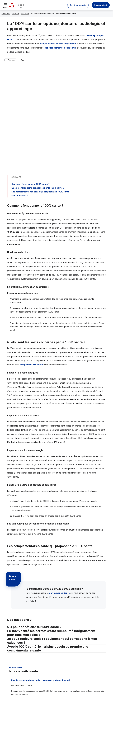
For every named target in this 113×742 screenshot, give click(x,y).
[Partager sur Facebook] (72, 699)
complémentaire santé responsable (58, 43)
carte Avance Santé (59, 490)
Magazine (15, 13)
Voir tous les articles (21, 650)
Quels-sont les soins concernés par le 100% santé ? (37, 85)
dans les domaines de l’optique (60, 47)
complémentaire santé (31, 262)
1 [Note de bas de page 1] (34, 498)
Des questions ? (19, 93)
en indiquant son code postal (25, 736)
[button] (78, 5)
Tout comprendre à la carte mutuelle (81, 577)
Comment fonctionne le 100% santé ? (30, 81)
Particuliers (6, 13)
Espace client (100, 5)
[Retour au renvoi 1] (56, 725)
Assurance (25, 13)
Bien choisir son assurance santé (29, 611)
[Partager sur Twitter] (66, 699)
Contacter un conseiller (89, 679)
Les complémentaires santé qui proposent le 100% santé (40, 89)
